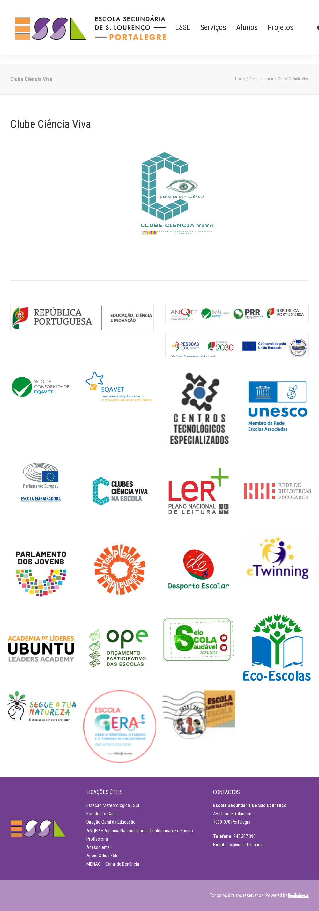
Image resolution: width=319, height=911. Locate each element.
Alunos (247, 27)
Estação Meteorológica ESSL (113, 805)
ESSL (182, 27)
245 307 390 (245, 836)
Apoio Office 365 (101, 855)
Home (240, 79)
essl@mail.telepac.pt (245, 845)
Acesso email (99, 847)
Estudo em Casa (101, 814)
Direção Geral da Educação (111, 822)
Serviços (213, 27)
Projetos (280, 27)
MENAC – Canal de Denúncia (112, 864)
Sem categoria (261, 79)
